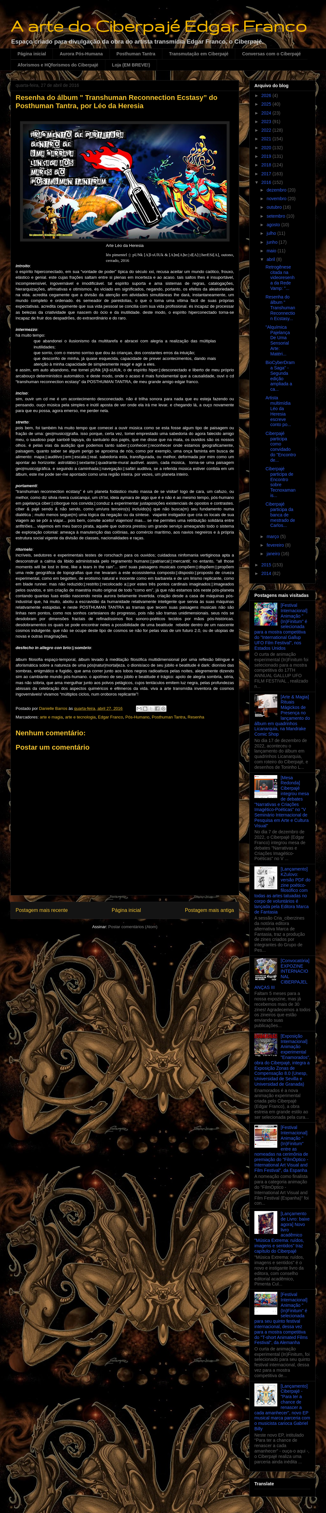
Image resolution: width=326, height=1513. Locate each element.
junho (272, 242)
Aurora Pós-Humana (81, 53)
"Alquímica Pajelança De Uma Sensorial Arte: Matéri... (278, 340)
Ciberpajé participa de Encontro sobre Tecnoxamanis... (280, 482)
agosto (273, 224)
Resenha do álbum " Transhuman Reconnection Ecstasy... (280, 307)
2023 (267, 121)
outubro (274, 207)
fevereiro (275, 545)
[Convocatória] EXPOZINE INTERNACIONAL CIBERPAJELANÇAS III (281, 974)
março (273, 536)
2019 (267, 156)
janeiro (273, 553)
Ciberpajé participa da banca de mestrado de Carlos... (280, 514)
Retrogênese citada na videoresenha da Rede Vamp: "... (280, 277)
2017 (267, 173)
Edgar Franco (110, 717)
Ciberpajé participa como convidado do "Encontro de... (281, 447)
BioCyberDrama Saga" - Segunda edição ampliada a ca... (280, 376)
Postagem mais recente (42, 910)
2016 (267, 182)
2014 (267, 573)
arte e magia (51, 717)
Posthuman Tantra (136, 53)
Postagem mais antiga (209, 910)
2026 (267, 95)
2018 (267, 164)
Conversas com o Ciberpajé (271, 53)
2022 (267, 130)
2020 (267, 147)
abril (271, 259)
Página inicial (32, 53)
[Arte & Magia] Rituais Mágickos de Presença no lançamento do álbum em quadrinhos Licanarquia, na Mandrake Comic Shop (282, 715)
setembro (276, 216)
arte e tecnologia (80, 717)
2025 (267, 104)
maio (271, 250)
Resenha (196, 717)
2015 (267, 564)
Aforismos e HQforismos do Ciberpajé (58, 64)
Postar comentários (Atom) (133, 926)
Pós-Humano (137, 717)
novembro (276, 198)
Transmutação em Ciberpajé (199, 53)
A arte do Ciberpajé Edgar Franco (159, 26)
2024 (267, 113)
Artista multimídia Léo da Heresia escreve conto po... (278, 411)
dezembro (276, 190)
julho (271, 233)
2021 (267, 138)
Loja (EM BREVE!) (131, 64)
